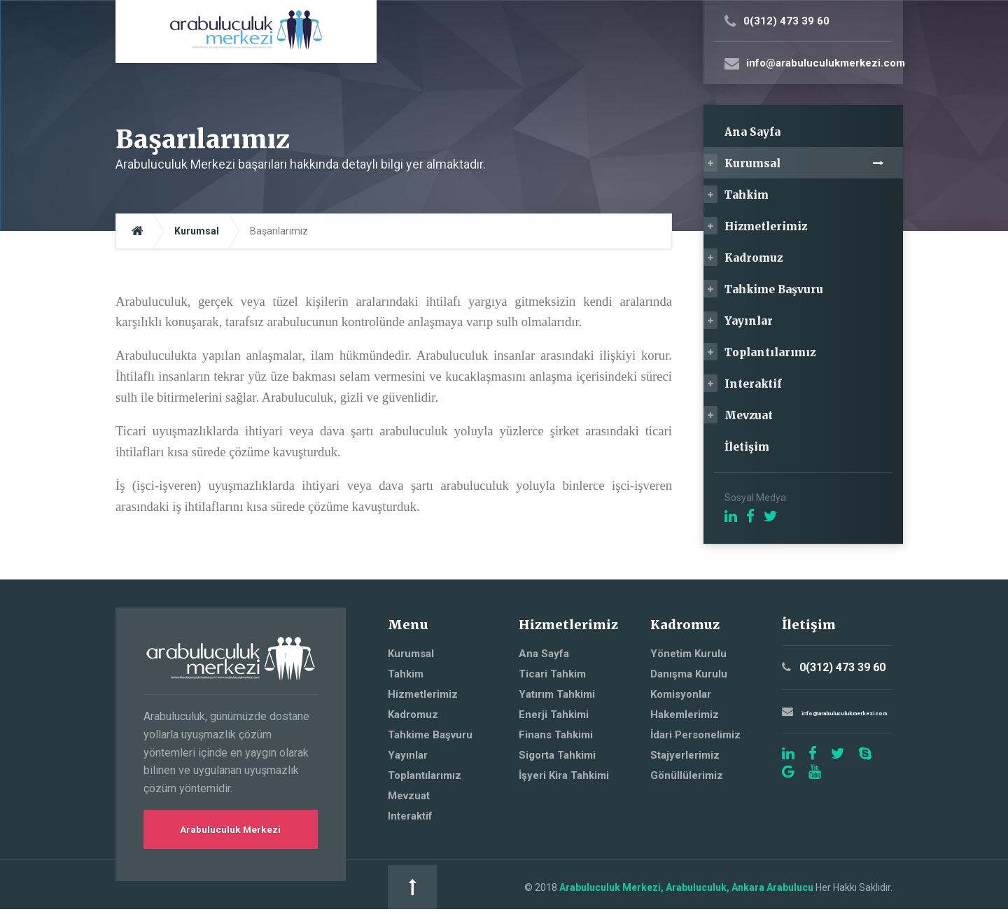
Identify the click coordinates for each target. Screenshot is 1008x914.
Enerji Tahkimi (554, 714)
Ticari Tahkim (552, 674)
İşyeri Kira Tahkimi (564, 775)
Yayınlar (748, 321)
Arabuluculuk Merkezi (231, 830)
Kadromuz (753, 258)
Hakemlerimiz (684, 714)
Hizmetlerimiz (765, 226)
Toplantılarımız (770, 352)
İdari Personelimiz (695, 735)
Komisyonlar (680, 694)
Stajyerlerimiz (685, 755)
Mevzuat (748, 415)
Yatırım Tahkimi (557, 694)
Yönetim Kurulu (688, 653)
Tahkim (746, 195)
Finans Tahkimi (556, 735)
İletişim (746, 447)
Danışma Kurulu (688, 674)
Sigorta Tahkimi (557, 755)
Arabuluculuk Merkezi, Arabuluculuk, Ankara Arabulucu (550, 889)
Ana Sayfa (752, 132)
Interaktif (753, 384)
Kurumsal (752, 163)
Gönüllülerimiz (686, 775)
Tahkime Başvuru (773, 289)
